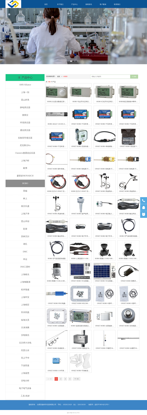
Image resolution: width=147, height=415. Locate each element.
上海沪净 (25, 214)
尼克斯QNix (25, 145)
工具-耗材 (25, 396)
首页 (58, 76)
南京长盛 (25, 206)
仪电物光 (25, 335)
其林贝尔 (25, 236)
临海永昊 (25, 320)
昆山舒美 (25, 100)
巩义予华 (25, 358)
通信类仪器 (25, 130)
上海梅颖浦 (25, 282)
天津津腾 (25, 327)
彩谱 (25, 229)
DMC (25, 252)
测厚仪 (25, 115)
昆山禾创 (25, 221)
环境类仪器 (25, 122)
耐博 (25, 168)
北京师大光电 (25, 343)
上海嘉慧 (25, 373)
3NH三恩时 (25, 267)
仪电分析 (25, 380)
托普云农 (25, 350)
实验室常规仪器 (25, 138)
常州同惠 (25, 312)
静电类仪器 (25, 107)
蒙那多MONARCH (25, 176)
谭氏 (25, 244)
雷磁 (25, 191)
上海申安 (25, 297)
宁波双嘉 (25, 365)
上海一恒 (25, 92)
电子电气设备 (25, 388)
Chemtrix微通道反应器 (25, 153)
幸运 (25, 259)
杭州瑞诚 (25, 289)
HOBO (25, 183)
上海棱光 (25, 274)
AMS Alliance (25, 85)
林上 (25, 198)
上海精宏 (25, 305)
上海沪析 (25, 160)
